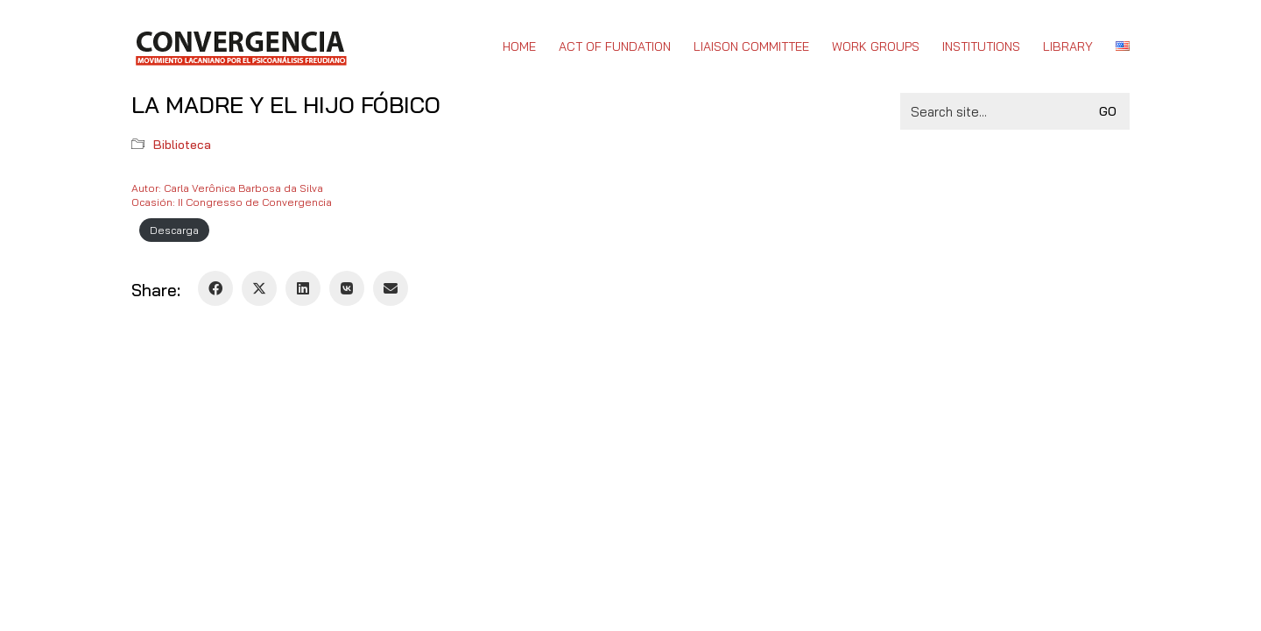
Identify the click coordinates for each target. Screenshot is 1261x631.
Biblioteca (182, 144)
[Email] (390, 288)
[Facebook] (215, 288)
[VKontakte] (346, 288)
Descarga (174, 230)
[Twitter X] (259, 288)
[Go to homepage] (240, 46)
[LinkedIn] (303, 288)
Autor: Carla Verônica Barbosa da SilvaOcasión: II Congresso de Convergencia (231, 195)
